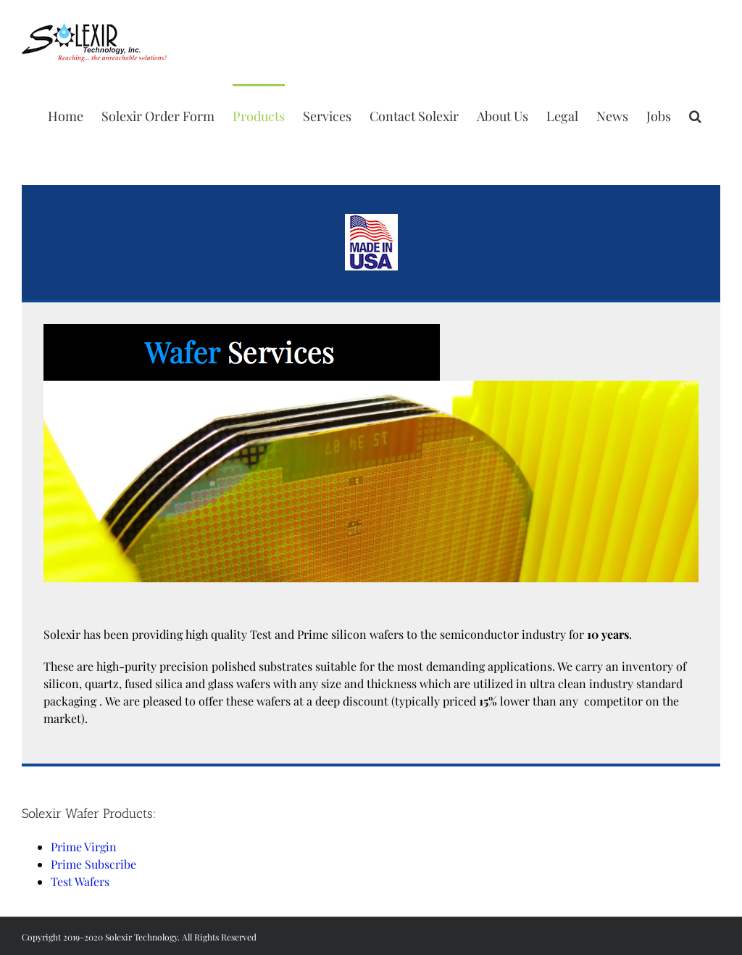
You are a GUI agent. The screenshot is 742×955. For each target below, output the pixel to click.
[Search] (695, 114)
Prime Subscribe (93, 864)
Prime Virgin (84, 846)
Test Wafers (80, 881)
